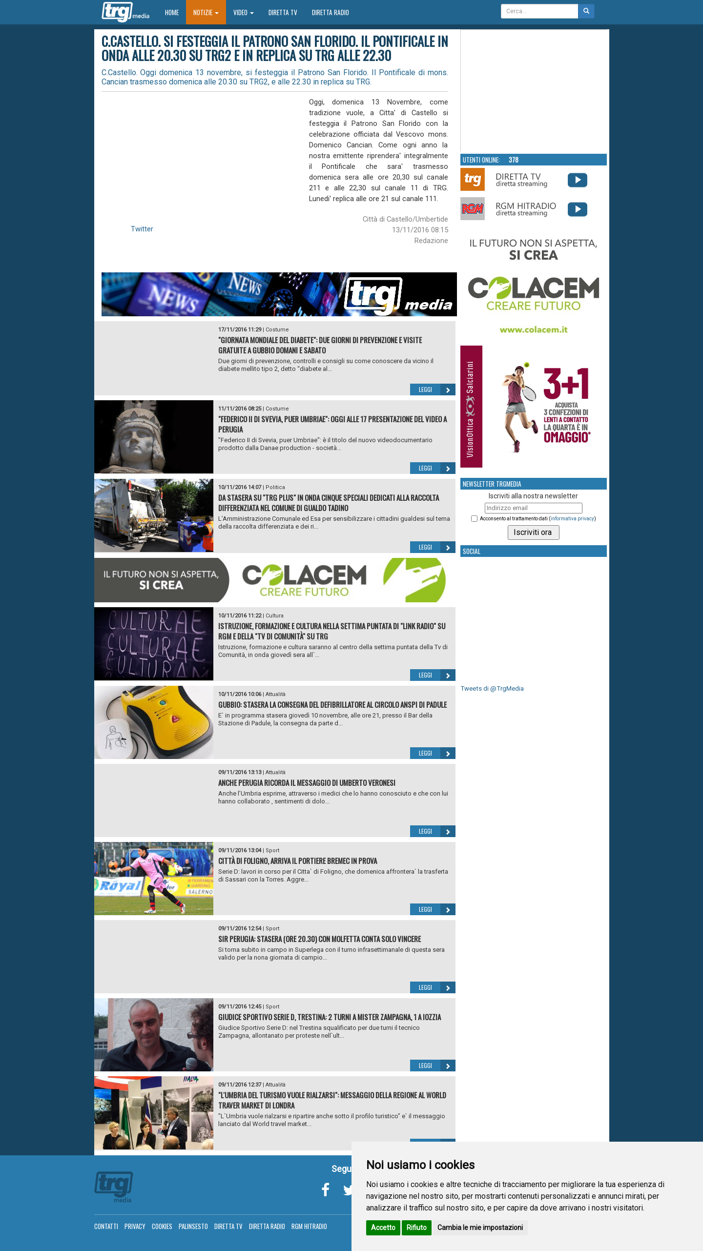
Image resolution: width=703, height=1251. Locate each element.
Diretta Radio (330, 12)
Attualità (276, 694)
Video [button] (243, 12)
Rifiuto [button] (417, 1227)
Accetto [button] (383, 1227)
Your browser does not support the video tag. (534, 91)
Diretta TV (283, 12)
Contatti (106, 1226)
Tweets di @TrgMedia (492, 688)
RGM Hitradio (309, 1226)
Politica (275, 487)
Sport (272, 850)
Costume (277, 330)
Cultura (275, 616)
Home (175, 12)
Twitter (142, 229)
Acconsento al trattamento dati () (538, 518)
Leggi (437, 389)
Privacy (134, 1226)
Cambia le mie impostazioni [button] (480, 1227)
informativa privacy (572, 518)
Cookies (162, 1226)
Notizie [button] (206, 12)
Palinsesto (193, 1226)
